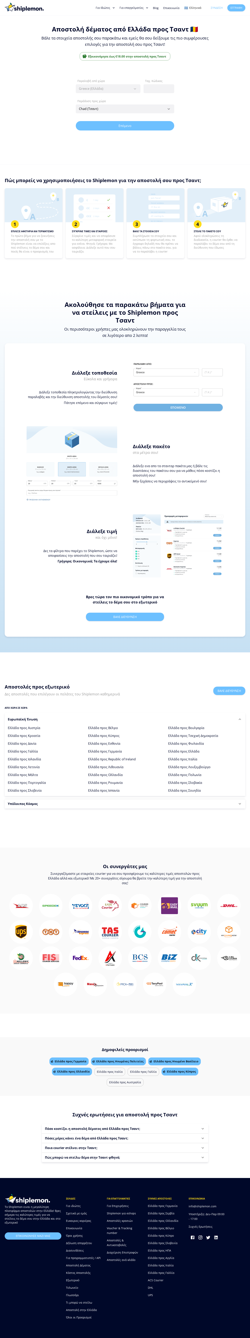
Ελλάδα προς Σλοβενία (25, 790)
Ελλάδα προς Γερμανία (105, 751)
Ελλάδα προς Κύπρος (104, 736)
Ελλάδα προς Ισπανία (104, 790)
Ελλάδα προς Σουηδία (184, 790)
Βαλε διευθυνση (125, 617)
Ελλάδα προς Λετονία (24, 767)
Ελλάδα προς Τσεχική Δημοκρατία (193, 736)
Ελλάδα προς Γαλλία (23, 751)
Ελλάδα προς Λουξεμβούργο (189, 767)
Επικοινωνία (171, 8)
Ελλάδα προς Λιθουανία (105, 767)
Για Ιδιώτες (105, 8)
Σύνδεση (216, 8)
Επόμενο (125, 125)
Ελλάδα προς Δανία (22, 743)
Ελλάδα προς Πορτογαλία (27, 782)
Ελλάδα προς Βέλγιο (103, 728)
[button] (125, 719)
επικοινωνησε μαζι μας (33, 1236)
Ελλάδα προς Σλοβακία (185, 782)
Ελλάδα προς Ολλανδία (105, 775)
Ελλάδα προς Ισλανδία (24, 759)
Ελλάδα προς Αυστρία (24, 728)
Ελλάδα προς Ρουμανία (105, 782)
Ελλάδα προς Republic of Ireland (112, 759)
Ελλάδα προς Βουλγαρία (186, 728)
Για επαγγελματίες (134, 8)
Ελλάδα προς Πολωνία (184, 775)
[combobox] (108, 89)
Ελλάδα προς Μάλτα (23, 775)
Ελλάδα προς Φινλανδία (186, 743)
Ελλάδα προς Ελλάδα (183, 751)
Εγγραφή (236, 8)
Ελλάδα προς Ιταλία (182, 759)
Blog (156, 8)
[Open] (168, 109)
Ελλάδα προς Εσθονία (104, 743)
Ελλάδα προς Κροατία (24, 736)
